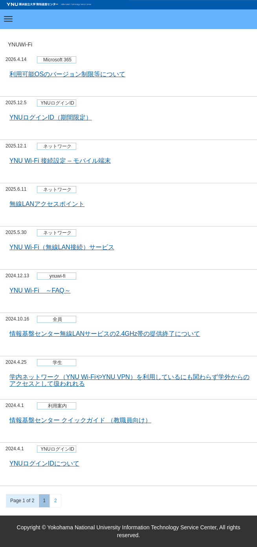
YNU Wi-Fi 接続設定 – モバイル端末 (60, 160)
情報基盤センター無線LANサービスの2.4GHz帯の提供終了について (104, 333)
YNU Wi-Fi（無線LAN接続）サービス (61, 247)
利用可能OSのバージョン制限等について (67, 74)
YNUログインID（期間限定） (50, 117)
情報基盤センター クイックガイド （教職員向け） (80, 420)
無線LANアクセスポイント (46, 204)
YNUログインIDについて (44, 463)
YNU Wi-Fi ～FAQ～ (40, 290)
